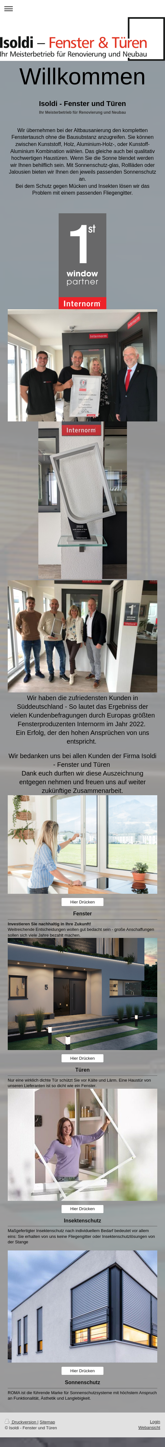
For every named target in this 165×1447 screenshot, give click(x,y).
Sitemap (47, 1422)
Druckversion (21, 1422)
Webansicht (149, 1427)
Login (155, 1421)
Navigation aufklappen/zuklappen (82, 8)
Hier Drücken (82, 902)
